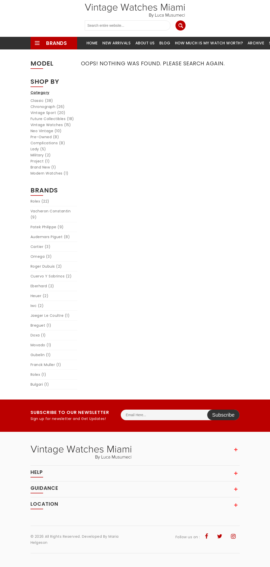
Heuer (40, 295)
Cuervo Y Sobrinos (51, 276)
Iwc (37, 305)
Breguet (41, 325)
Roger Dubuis (46, 266)
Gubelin (41, 354)
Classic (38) (42, 100)
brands (50, 43)
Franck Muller (46, 364)
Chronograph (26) (48, 106)
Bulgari (40, 384)
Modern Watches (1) (50, 173)
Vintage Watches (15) (51, 124)
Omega (41, 256)
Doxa (38, 335)
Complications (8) (48, 143)
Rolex (40, 201)
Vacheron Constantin (51, 214)
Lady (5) (38, 149)
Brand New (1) (43, 167)
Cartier (41, 246)
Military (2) (41, 155)
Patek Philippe (47, 227)
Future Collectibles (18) (52, 118)
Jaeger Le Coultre (50, 315)
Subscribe (223, 415)
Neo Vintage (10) (46, 130)
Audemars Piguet (50, 236)
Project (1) (40, 161)
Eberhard (42, 286)
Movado (41, 345)
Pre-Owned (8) (45, 136)
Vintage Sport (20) (48, 112)
